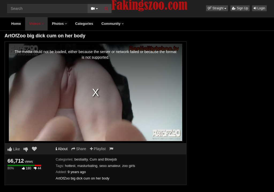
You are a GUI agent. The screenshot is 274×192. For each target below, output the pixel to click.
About (62, 149)
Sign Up (240, 8)
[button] (217, 8)
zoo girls (128, 166)
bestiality (81, 159)
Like (13, 149)
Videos (36, 24)
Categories (84, 24)
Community (112, 24)
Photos (59, 24)
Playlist (98, 149)
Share (78, 149)
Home (16, 24)
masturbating (87, 166)
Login (259, 8)
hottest (70, 166)
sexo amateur (109, 166)
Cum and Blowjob (103, 159)
